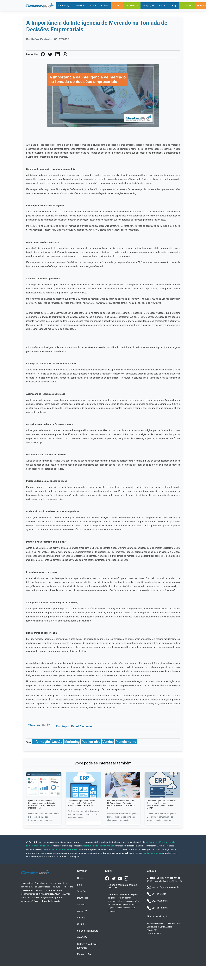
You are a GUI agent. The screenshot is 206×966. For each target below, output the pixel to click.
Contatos (81, 924)
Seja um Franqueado (87, 931)
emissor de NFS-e (43, 845)
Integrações (148, 5)
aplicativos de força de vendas (97, 845)
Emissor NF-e (84, 954)
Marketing (72, 742)
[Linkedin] (57, 54)
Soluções (80, 5)
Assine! (116, 5)
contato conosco (152, 852)
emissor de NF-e (154, 842)
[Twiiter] (50, 54)
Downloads (82, 898)
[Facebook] (43, 54)
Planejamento (125, 742)
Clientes (163, 5)
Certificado (187, 5)
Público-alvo (91, 742)
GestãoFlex (83, 937)
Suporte (104, 5)
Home (80, 878)
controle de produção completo (61, 849)
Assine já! (82, 911)
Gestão (57, 742)
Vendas (108, 742)
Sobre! (93, 5)
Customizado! (131, 5)
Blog (174, 5)
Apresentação (64, 5)
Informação (41, 742)
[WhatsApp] (65, 54)
